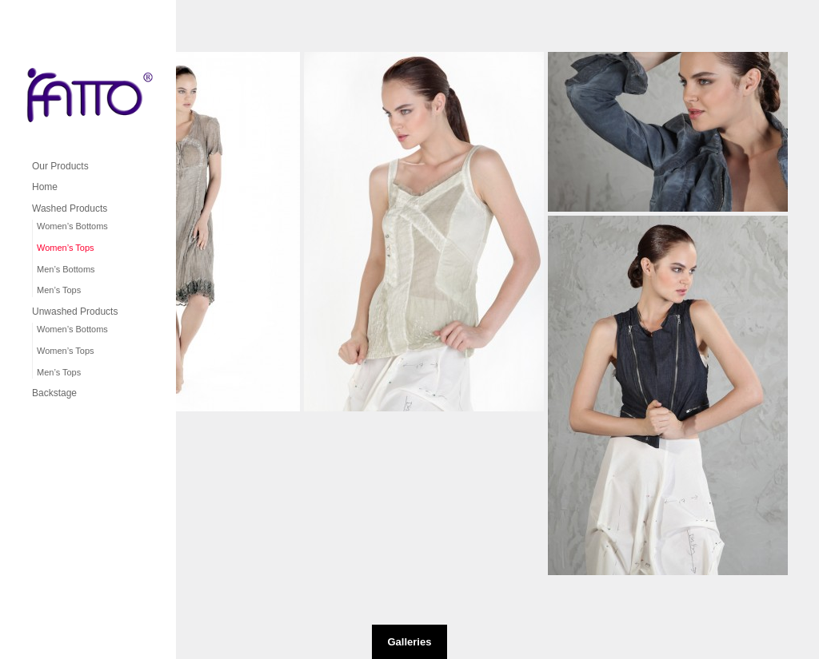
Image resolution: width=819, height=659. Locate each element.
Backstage (54, 393)
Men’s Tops (59, 290)
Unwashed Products (75, 311)
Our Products (60, 166)
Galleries (410, 642)
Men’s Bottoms (66, 269)
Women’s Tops (65, 247)
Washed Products (69, 208)
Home (45, 187)
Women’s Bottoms (72, 226)
